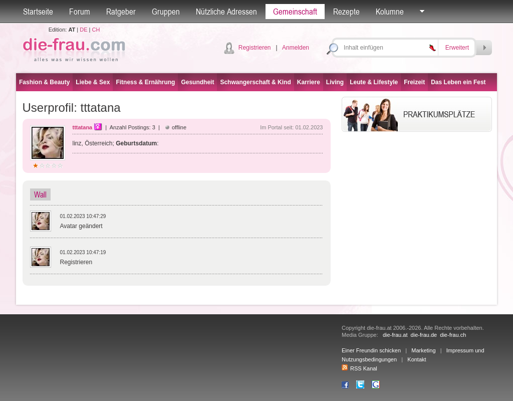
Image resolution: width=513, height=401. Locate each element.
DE (83, 30)
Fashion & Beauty (44, 82)
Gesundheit (197, 82)
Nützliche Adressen (226, 12)
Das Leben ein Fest (458, 82)
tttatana (83, 127)
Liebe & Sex (93, 82)
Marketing (423, 350)
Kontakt (416, 359)
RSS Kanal (359, 368)
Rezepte (346, 12)
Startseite (38, 12)
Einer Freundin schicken (371, 350)
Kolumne (390, 12)
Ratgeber (121, 12)
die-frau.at (395, 335)
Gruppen (166, 12)
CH (96, 30)
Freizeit (414, 82)
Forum (79, 12)
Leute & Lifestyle (374, 82)
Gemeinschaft (295, 12)
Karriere (308, 82)
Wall (40, 194)
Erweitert (457, 47)
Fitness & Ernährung (145, 82)
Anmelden (295, 47)
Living (335, 82)
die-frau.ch (453, 335)
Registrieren (254, 47)
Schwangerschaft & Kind (255, 82)
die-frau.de (424, 335)
